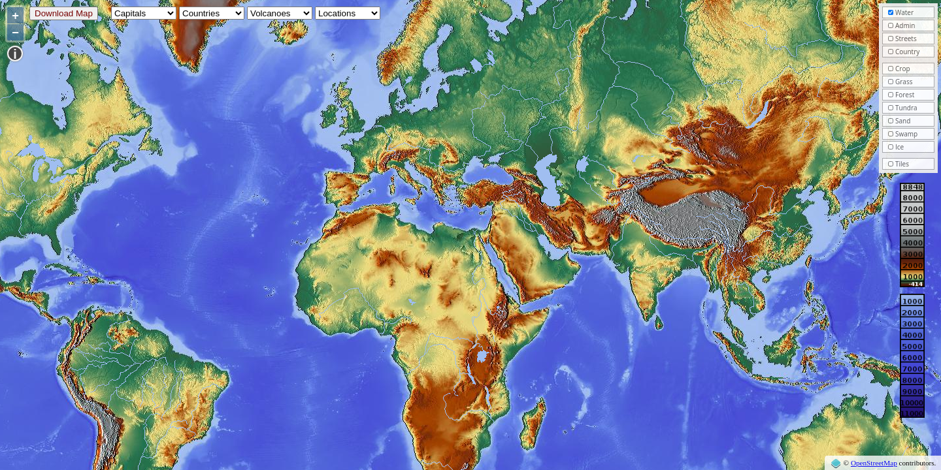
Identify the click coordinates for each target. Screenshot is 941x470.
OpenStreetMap (874, 463)
